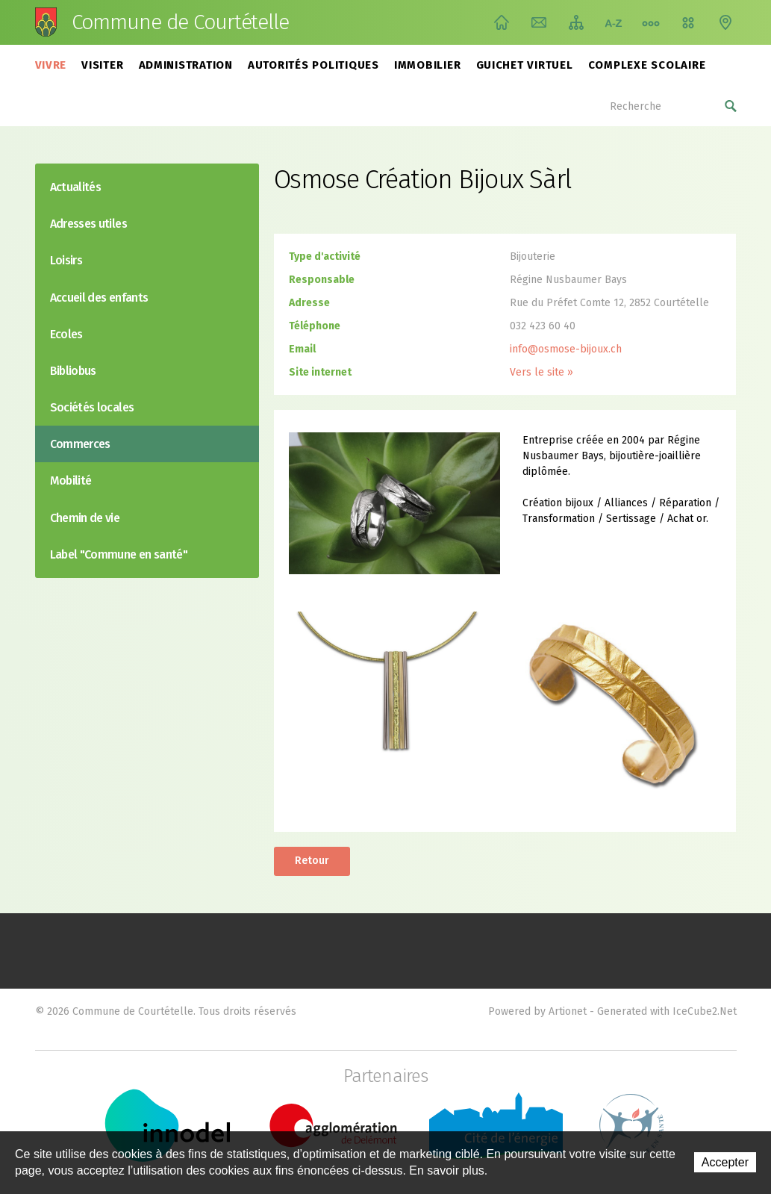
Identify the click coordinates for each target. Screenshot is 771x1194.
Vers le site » (541, 372)
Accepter (725, 1162)
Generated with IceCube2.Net (667, 1011)
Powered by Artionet (537, 1011)
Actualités (76, 187)
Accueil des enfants (99, 297)
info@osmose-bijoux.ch (566, 349)
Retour (312, 860)
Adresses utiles (88, 224)
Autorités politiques (313, 65)
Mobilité (71, 480)
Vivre (51, 65)
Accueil (501, 22)
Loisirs (66, 260)
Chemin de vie (651, 22)
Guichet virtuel (524, 65)
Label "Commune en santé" (119, 554)
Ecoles (66, 334)
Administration (186, 65)
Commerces (80, 444)
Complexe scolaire (647, 65)
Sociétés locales (92, 407)
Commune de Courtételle (180, 22)
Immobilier (427, 65)
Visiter (102, 65)
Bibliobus (73, 371)
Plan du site (576, 22)
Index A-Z (613, 22)
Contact (539, 22)
